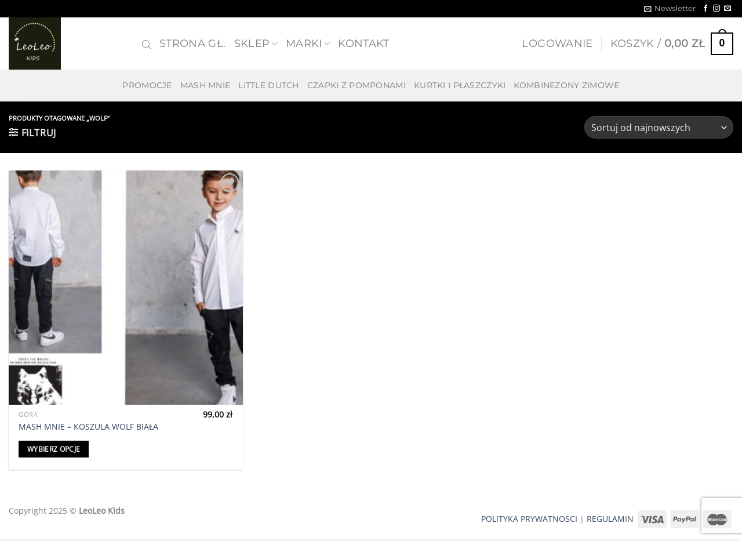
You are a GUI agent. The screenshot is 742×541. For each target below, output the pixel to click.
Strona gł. (192, 43)
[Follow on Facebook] (705, 9)
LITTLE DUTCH (268, 85)
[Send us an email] (727, 9)
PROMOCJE (147, 85)
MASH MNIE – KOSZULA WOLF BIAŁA (88, 427)
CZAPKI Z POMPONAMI (356, 85)
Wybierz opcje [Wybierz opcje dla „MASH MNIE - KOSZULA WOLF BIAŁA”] (54, 449)
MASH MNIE (205, 85)
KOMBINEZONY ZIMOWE (566, 85)
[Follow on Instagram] (716, 9)
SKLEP (256, 43)
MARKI (308, 43)
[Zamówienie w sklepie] (658, 127)
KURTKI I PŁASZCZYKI (459, 85)
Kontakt (363, 43)
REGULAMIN (610, 518)
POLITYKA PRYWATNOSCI (529, 518)
